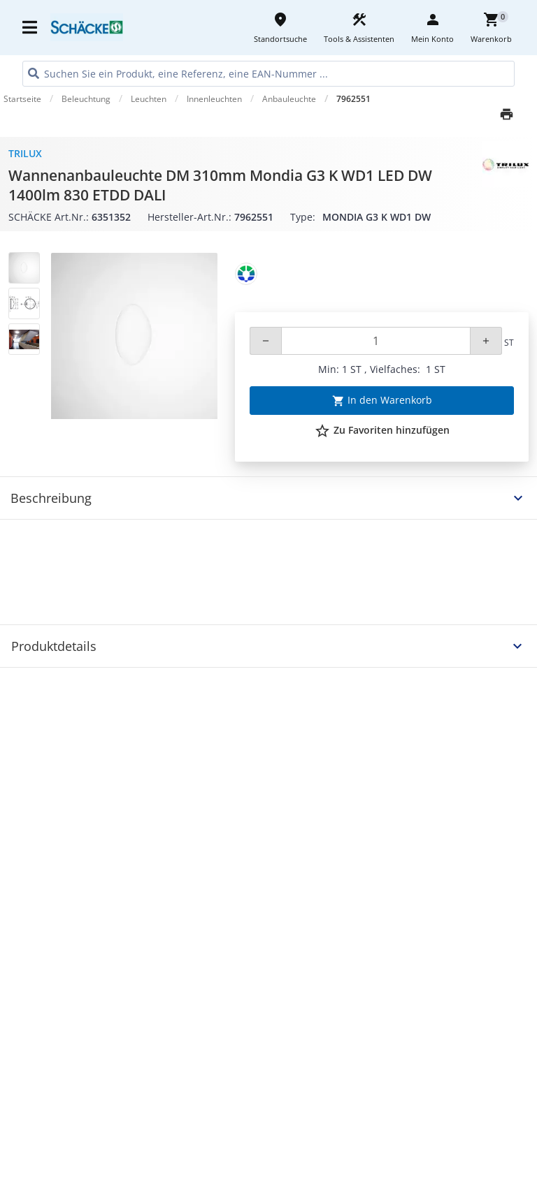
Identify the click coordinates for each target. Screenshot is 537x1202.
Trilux (25, 153)
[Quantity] (376, 341)
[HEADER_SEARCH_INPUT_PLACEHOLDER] (268, 74)
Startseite (22, 99)
